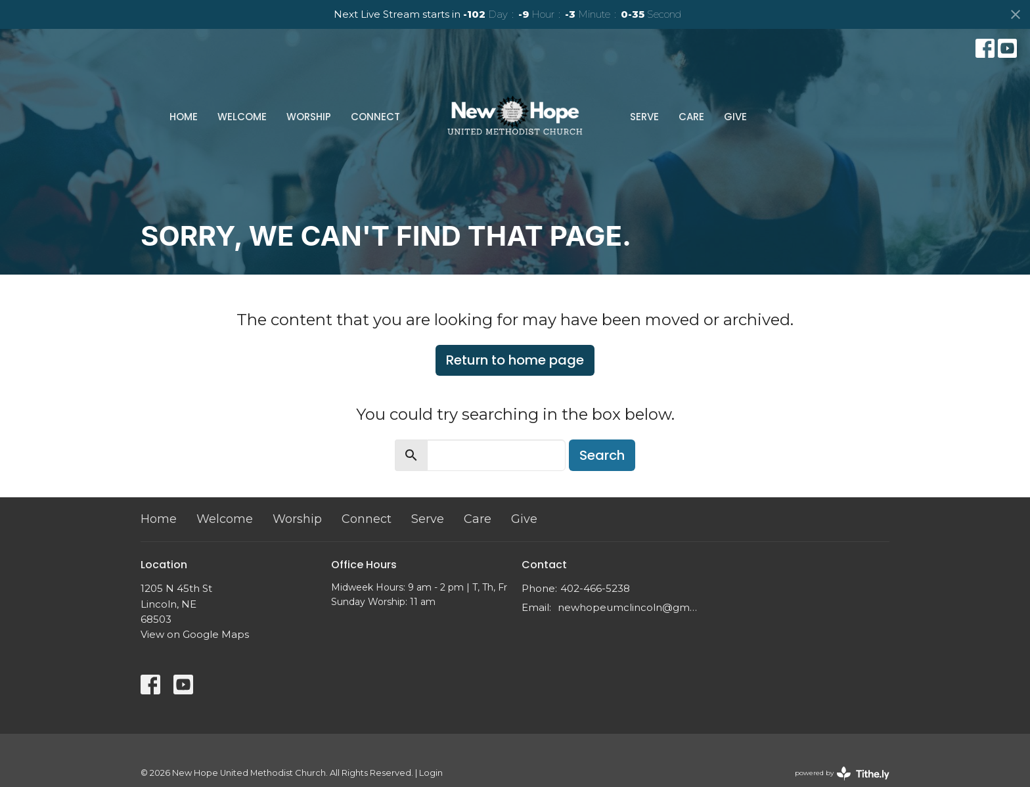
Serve (644, 117)
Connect (375, 117)
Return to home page (515, 360)
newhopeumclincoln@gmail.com (628, 607)
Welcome (242, 117)
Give (735, 117)
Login (431, 773)
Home (183, 117)
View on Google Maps (195, 634)
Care (691, 117)
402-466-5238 (595, 588)
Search (602, 455)
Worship (308, 117)
